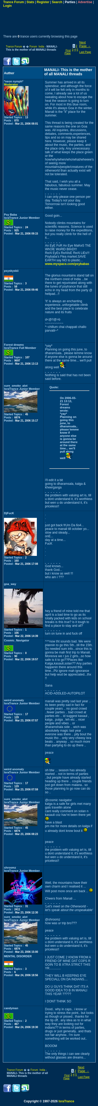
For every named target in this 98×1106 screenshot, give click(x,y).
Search (57, 2)
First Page (68, 52)
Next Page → (84, 44)
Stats (30, 2)
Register (43, 2)
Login (7, 6)
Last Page (85, 52)
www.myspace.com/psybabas (67, 264)
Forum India (37, 46)
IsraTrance (66, 1101)
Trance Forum (13, 2)
